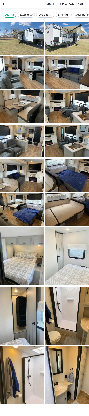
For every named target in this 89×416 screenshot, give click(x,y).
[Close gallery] (4, 4)
